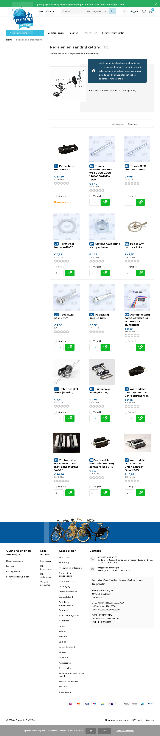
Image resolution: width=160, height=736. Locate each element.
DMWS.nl (30, 724)
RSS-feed (137, 724)
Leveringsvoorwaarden (113, 37)
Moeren (62, 656)
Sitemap (149, 724)
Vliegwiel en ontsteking (70, 572)
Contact (50, 13)
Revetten (63, 662)
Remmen (63, 614)
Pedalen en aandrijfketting (66, 608)
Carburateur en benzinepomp (66, 579)
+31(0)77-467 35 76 (107, 562)
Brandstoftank (66, 601)
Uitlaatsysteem (66, 585)
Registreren (45, 565)
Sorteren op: (118, 128)
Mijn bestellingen (46, 572)
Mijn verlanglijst (45, 580)
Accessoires (65, 667)
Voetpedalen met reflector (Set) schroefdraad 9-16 (101, 468)
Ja (91, 731)
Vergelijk (60, 200)
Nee (104, 731)
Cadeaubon (65, 696)
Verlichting (64, 625)
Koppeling (64, 567)
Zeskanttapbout (67, 651)
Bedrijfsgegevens (56, 37)
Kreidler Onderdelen (69, 686)
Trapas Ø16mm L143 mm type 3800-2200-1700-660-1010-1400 (101, 177)
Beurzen (74, 37)
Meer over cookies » (125, 731)
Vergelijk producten (45, 588)
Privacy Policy (90, 37)
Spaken (63, 646)
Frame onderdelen (68, 596)
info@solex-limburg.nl (108, 572)
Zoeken (112, 14)
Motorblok (64, 561)
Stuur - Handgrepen (69, 620)
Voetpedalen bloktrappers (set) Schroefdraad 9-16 (137, 397)
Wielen (62, 635)
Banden (63, 641)
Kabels (62, 630)
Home (40, 13)
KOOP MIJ (63, 691)
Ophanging (64, 591)
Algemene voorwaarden (117, 724)
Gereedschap (65, 672)
